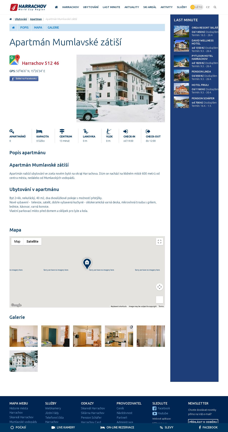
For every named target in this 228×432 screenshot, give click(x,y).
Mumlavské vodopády (23, 421)
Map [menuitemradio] (17, 241)
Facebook (161, 408)
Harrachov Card (91, 422)
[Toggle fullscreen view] (159, 241)
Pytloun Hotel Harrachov (202, 57)
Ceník (120, 408)
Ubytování (21, 19)
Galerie (53, 27)
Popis (24, 27)
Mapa (38, 27)
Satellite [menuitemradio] (32, 241)
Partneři (122, 417)
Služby (50, 403)
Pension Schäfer (203, 98)
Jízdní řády (52, 413)
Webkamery (53, 408)
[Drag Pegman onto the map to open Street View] (159, 299)
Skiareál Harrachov (21, 417)
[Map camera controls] (159, 286)
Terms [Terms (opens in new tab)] (161, 306)
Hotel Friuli (200, 85)
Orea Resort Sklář (205, 27)
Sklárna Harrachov (92, 413)
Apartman (36, 19)
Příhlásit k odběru (203, 421)
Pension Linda (201, 71)
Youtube (160, 413)
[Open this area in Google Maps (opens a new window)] (16, 305)
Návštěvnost (124, 413)
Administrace (125, 422)
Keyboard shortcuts (119, 306)
